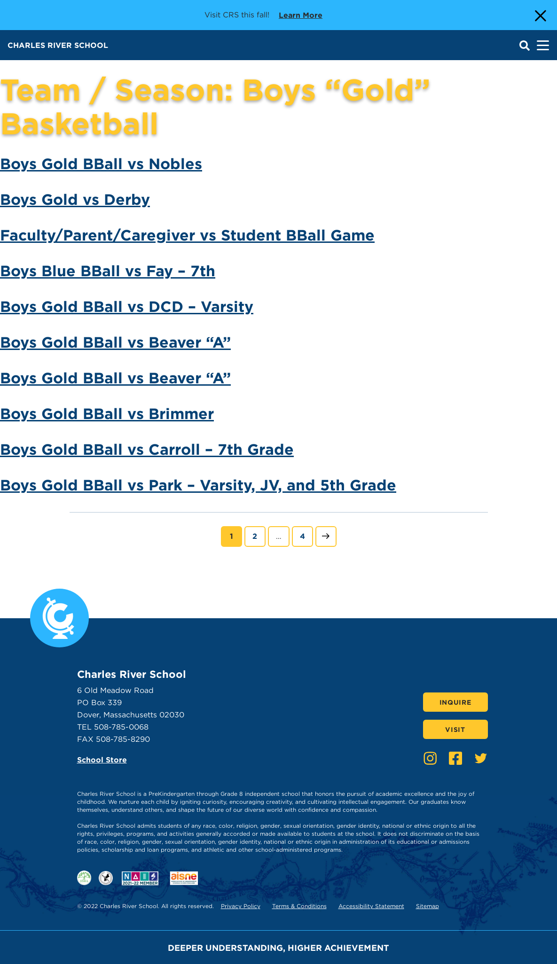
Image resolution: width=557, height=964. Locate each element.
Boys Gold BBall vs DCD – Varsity (126, 306)
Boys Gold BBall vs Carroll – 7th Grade (147, 449)
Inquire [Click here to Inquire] (455, 702)
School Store (102, 759)
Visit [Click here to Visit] (455, 729)
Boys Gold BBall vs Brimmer (107, 413)
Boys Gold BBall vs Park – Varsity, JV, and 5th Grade (198, 485)
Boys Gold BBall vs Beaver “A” (115, 342)
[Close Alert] (539, 15)
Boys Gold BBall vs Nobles (101, 164)
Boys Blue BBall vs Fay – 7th (107, 271)
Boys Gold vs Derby (75, 199)
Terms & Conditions (299, 906)
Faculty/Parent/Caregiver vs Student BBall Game (187, 235)
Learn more (300, 14)
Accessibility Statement (371, 906)
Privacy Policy (240, 906)
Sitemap (427, 906)
